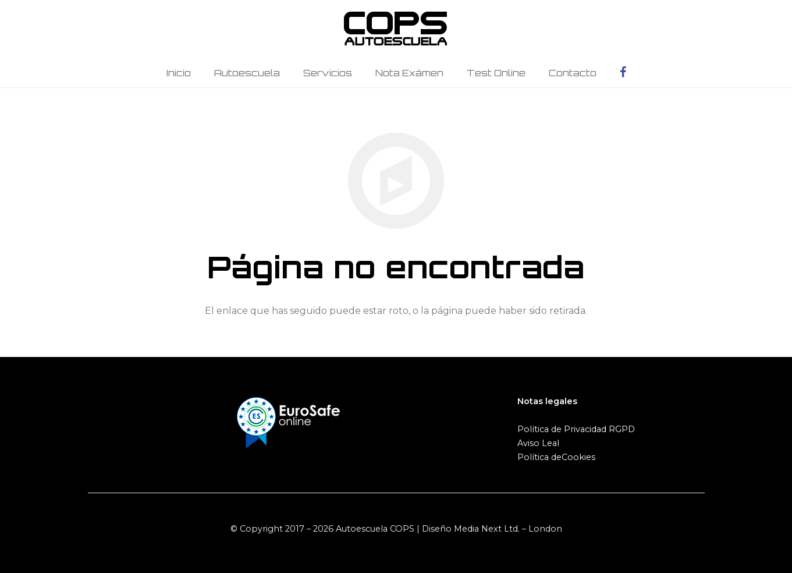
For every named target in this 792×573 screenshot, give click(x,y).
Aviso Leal (538, 443)
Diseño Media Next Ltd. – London (492, 529)
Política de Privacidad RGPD (576, 429)
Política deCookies (556, 457)
